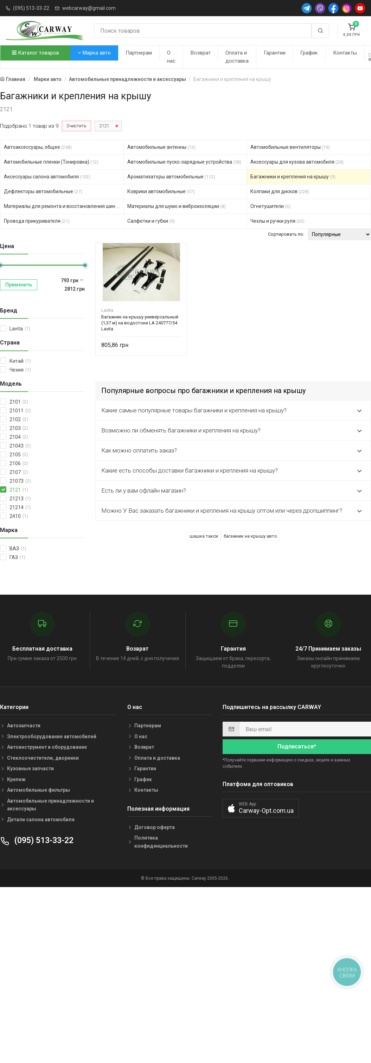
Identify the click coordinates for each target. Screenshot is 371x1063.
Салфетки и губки (151, 221)
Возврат (201, 53)
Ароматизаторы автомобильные (171, 176)
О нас (171, 57)
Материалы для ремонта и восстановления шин (64, 206)
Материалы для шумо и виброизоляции (176, 206)
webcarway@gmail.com (89, 8)
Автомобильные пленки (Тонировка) (51, 162)
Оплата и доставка (237, 57)
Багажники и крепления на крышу (292, 176)
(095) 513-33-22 (31, 8)
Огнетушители (270, 206)
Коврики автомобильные (161, 191)
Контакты (345, 53)
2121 (104, 125)
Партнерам (139, 53)
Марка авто (94, 53)
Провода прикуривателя (37, 221)
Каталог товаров (35, 53)
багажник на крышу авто (250, 536)
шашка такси (204, 536)
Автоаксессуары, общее (38, 147)
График (309, 53)
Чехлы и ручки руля (277, 221)
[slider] (85, 265)
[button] (261, 808)
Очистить (76, 125)
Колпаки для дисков (279, 191)
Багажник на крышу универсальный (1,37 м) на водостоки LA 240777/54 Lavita (139, 322)
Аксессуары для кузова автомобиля (297, 162)
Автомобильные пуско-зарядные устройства (184, 162)
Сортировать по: (286, 234)
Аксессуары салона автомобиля (47, 176)
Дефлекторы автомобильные (43, 191)
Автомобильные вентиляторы (290, 147)
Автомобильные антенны (161, 147)
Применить (18, 284)
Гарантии (275, 53)
